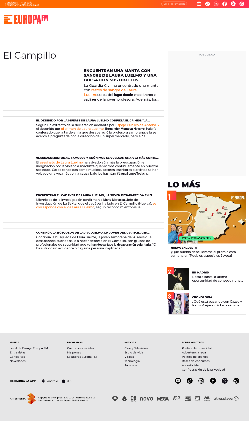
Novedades (17, 361)
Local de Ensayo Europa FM (29, 348)
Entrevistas (17, 352)
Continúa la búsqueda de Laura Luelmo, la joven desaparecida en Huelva (91, 234)
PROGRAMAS (111, 15)
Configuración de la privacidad (203, 369)
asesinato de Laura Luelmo (61, 162)
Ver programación (174, 3)
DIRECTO (69, 15)
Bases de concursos (196, 361)
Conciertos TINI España (18, 2)
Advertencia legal (194, 352)
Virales (129, 357)
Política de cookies (195, 357)
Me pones (74, 352)
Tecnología (132, 361)
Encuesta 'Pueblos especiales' (22, 5)
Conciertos (17, 357)
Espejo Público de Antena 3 (137, 125)
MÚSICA (89, 15)
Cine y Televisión (136, 348)
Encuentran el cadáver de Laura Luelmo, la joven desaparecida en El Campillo (94, 196)
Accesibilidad (191, 365)
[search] (242, 15)
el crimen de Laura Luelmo (82, 129)
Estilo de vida (133, 352)
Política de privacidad (197, 348)
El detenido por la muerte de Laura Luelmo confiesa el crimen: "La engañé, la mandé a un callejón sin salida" (91, 122)
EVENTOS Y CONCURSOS (192, 15)
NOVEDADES (158, 15)
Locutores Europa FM (82, 357)
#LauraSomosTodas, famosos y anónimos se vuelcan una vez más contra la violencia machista (97, 159)
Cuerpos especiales (80, 348)
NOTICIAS (135, 15)
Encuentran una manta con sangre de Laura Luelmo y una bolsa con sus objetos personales (120, 77)
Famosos (130, 365)
